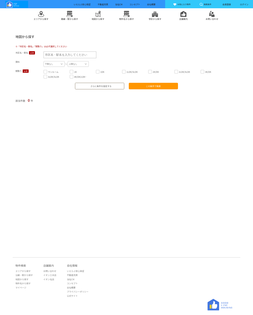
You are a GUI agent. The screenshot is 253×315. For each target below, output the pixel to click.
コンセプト (71, 282)
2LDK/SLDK (182, 71)
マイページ (20, 286)
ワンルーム (51, 71)
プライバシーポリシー (76, 290)
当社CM (69, 278)
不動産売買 (71, 274)
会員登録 (226, 4)
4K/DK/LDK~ (78, 76)
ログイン (244, 4)
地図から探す (21, 278)
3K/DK (206, 71)
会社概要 (70, 286)
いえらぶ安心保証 (74, 270)
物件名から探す (22, 282)
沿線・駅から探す (23, 274)
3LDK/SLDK (51, 76)
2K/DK (153, 71)
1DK (100, 71)
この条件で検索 (153, 85)
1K (73, 71)
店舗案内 (48, 265)
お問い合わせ (49, 270)
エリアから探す (22, 270)
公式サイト (71, 294)
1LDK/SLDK (130, 71)
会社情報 (71, 265)
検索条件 (205, 4)
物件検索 (20, 265)
